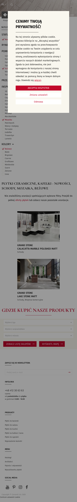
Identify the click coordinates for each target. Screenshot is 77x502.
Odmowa (38, 102)
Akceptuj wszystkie (38, 88)
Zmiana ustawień (38, 95)
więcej (37, 80)
